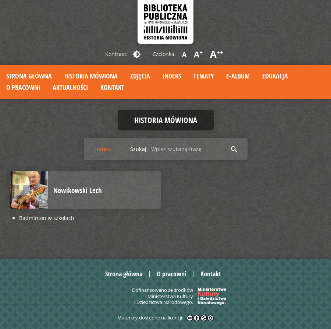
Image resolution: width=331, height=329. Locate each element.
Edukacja (275, 75)
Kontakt (112, 87)
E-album (238, 75)
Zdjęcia (140, 75)
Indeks (172, 75)
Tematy (203, 75)
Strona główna (29, 75)
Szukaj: (139, 149)
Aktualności (70, 87)
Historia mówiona (91, 75)
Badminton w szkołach (46, 217)
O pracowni (23, 87)
